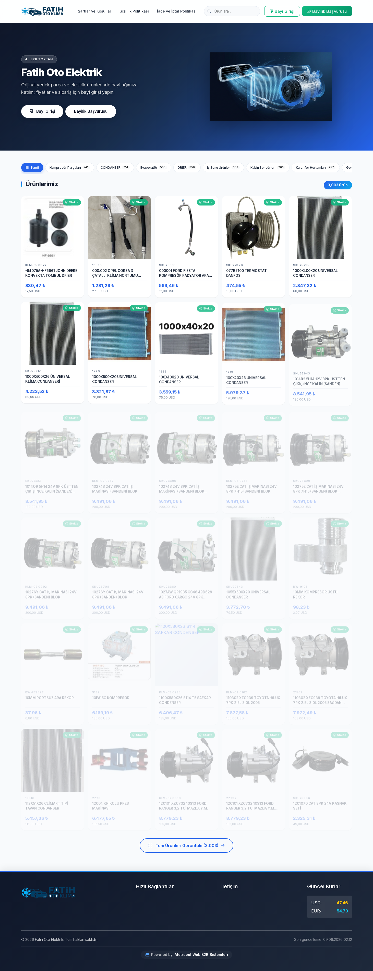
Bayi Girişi (282, 11)
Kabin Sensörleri (267, 167)
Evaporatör (153, 167)
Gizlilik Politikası (134, 11)
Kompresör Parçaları (70, 167)
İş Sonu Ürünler (223, 167)
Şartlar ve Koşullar (94, 11)
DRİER (187, 167)
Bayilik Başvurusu (327, 11)
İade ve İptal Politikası (177, 11)
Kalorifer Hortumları (315, 167)
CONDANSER (115, 167)
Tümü (32, 167)
